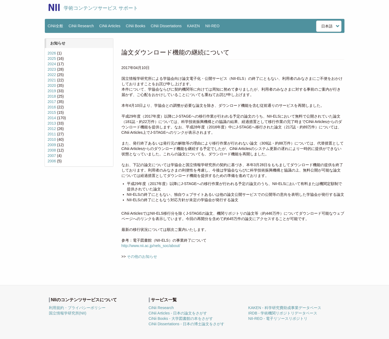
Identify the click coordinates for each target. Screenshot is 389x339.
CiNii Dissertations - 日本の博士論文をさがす (186, 324)
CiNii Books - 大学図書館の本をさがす (180, 318)
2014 (52, 118)
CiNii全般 (55, 26)
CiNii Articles (109, 26)
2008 (52, 150)
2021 (52, 80)
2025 (52, 58)
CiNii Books (135, 26)
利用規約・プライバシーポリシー (77, 308)
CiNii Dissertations (166, 26)
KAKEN (193, 26)
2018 (52, 96)
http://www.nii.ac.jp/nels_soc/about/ (150, 246)
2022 (52, 75)
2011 (52, 134)
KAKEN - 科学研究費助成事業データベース (284, 308)
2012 (52, 128)
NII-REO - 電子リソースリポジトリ (277, 318)
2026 (52, 53)
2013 (52, 123)
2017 (52, 102)
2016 (52, 107)
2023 (52, 69)
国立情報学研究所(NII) (67, 313)
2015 (52, 112)
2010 (52, 139)
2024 (52, 64)
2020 (52, 85)
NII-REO (212, 26)
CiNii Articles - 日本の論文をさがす (177, 313)
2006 (52, 161)
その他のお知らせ (142, 256)
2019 (52, 91)
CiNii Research (81, 26)
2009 (52, 145)
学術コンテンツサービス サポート (101, 8)
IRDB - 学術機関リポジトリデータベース (282, 313)
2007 (52, 155)
